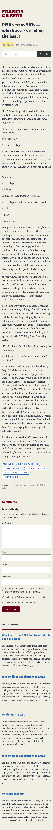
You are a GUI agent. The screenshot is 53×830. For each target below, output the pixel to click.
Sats (4, 488)
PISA (42, 485)
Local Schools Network (16, 473)
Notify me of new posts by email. (20, 602)
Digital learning (12, 468)
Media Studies (10, 477)
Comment (7, 523)
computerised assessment (26, 485)
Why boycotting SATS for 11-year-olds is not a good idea (26, 637)
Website (6, 576)
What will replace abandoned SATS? (23, 676)
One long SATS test (13, 714)
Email (5, 564)
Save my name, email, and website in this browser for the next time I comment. (25, 590)
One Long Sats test (13, 793)
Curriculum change (28, 464)
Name (5, 552)
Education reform (35, 468)
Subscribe (44, 54)
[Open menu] (3, 3)
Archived (8, 464)
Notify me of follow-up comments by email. (25, 597)
